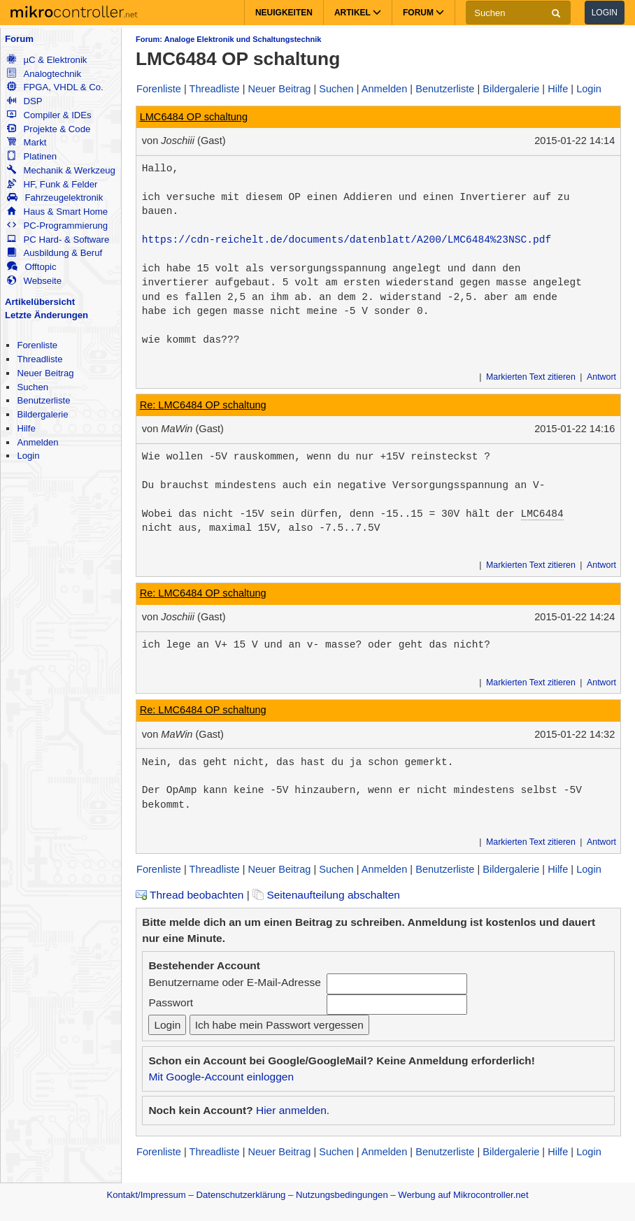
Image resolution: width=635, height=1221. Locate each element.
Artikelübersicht (40, 302)
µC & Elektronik (47, 60)
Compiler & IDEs (49, 115)
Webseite (34, 281)
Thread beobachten (189, 895)
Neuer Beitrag (45, 373)
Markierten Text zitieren (531, 377)
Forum (19, 39)
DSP (24, 101)
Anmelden (37, 442)
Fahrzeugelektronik (55, 197)
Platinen (32, 156)
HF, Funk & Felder (52, 184)
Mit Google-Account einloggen (221, 1077)
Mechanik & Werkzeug (61, 170)
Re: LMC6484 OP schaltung (203, 404)
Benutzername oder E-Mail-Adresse (234, 982)
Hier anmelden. (292, 1110)
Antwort (601, 377)
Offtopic (31, 267)
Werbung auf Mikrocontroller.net (463, 1195)
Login (605, 12)
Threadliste (39, 359)
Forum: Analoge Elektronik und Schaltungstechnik (228, 39)
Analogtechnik (44, 74)
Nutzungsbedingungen (342, 1195)
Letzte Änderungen (46, 315)
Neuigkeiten (284, 12)
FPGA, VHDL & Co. (55, 87)
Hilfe (26, 428)
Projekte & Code (48, 129)
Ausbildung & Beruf (54, 253)
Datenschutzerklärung (240, 1195)
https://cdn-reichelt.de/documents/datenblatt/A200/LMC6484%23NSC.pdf (346, 240)
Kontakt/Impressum (145, 1195)
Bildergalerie (42, 414)
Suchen (32, 387)
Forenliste (37, 345)
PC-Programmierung (57, 225)
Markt (26, 142)
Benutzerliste (43, 400)
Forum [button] (423, 12)
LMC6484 (541, 514)
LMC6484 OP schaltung (194, 116)
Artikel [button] (357, 12)
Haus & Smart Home (57, 211)
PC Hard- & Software (58, 239)
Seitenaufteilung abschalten (326, 895)
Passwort (170, 1002)
